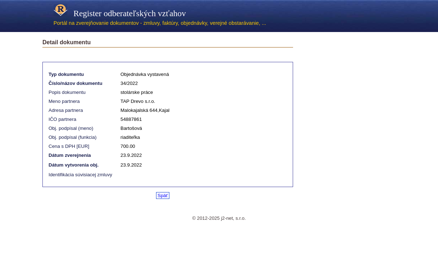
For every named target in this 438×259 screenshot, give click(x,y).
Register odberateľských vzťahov (120, 13)
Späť (163, 195)
